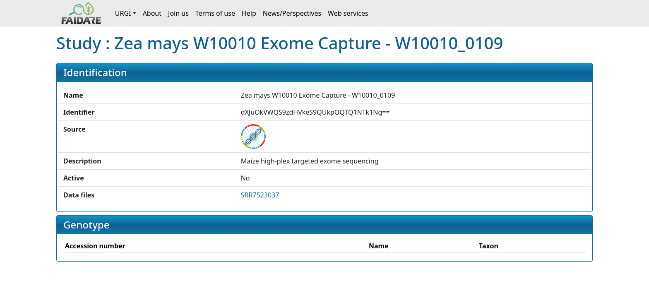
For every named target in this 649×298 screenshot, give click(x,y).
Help (249, 13)
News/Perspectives (292, 13)
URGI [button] (123, 13)
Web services (348, 13)
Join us (178, 13)
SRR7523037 (260, 194)
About (152, 13)
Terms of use (215, 13)
